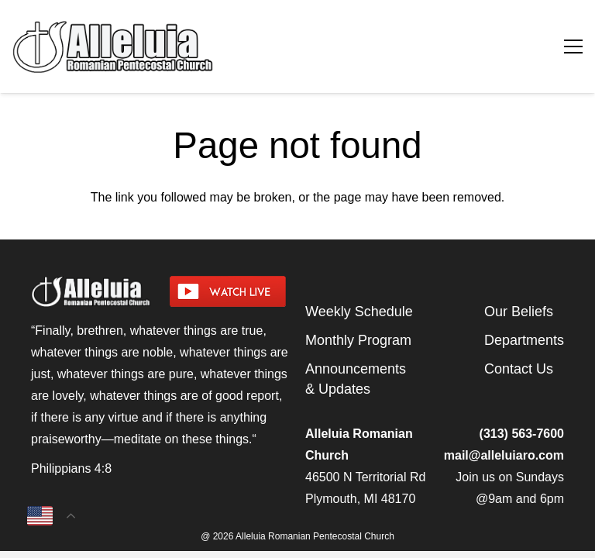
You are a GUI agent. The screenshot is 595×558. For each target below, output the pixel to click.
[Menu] (573, 46)
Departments (524, 340)
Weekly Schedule (359, 311)
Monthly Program (358, 340)
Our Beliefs (518, 311)
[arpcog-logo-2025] (193, 46)
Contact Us (518, 369)
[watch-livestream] (230, 291)
